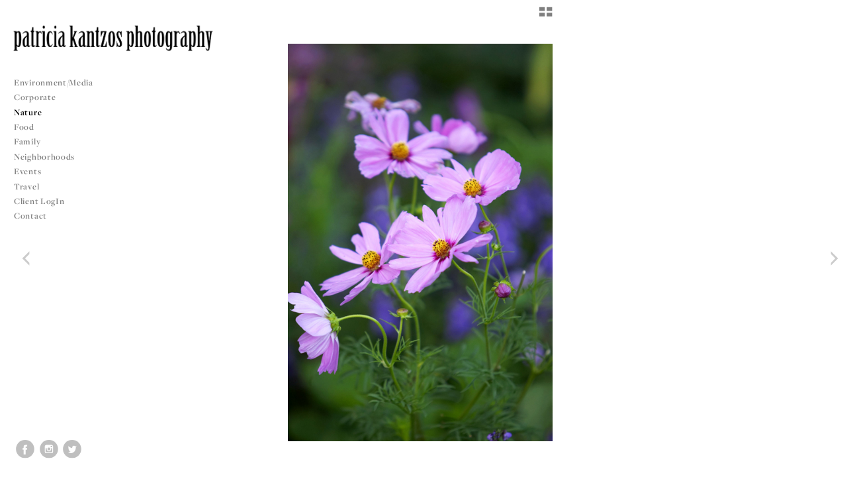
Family (27, 141)
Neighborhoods (49, 156)
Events (33, 171)
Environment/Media (53, 82)
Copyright (830, 465)
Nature (28, 112)
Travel (26, 186)
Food (24, 126)
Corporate (35, 97)
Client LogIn (39, 201)
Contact (30, 215)
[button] (545, 16)
